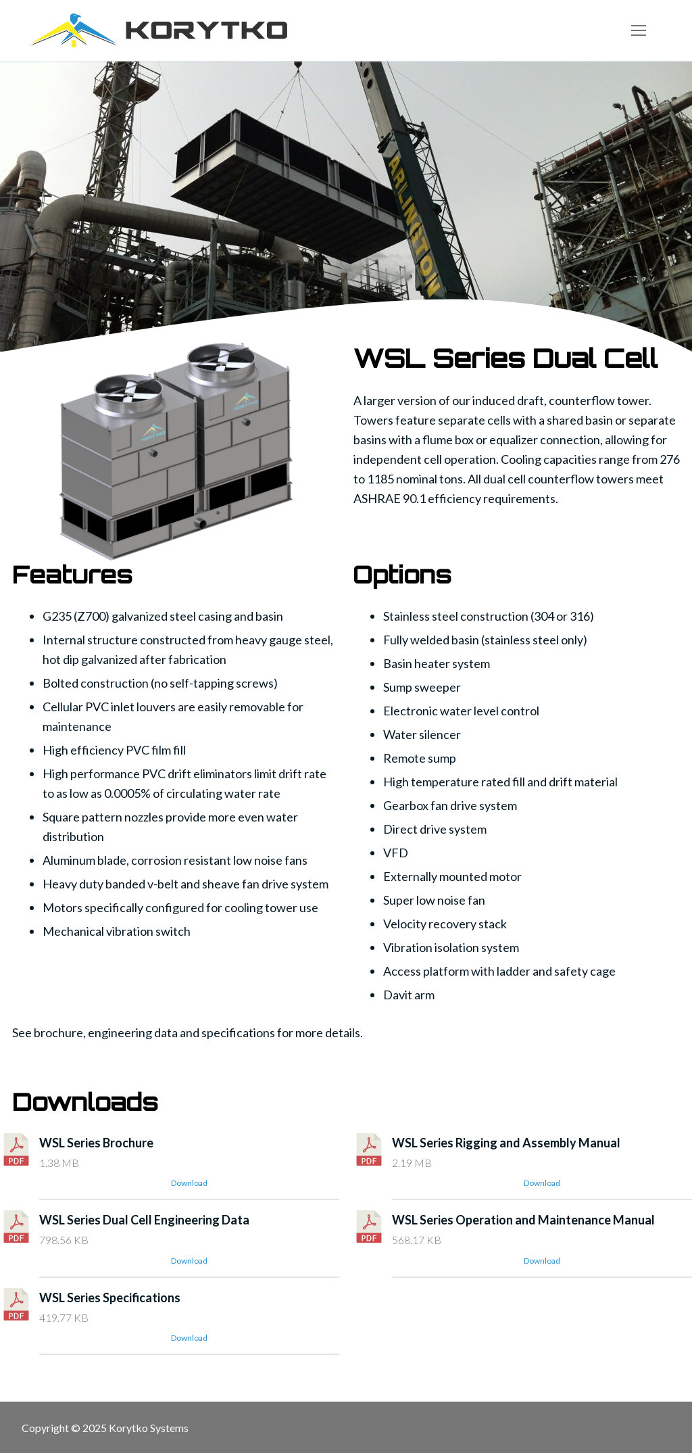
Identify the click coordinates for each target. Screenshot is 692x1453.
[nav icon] (638, 31)
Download (189, 1183)
